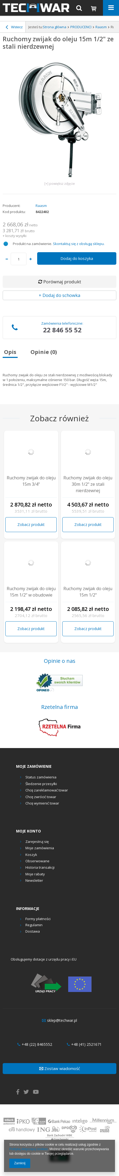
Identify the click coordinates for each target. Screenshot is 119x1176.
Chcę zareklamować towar (46, 790)
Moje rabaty (35, 874)
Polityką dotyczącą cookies (28, 1149)
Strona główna (54, 26)
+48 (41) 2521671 (84, 1044)
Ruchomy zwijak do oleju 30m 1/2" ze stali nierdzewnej (87, 484)
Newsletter (34, 881)
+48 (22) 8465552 (34, 1044)
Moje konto (28, 831)
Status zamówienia (40, 777)
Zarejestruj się (37, 842)
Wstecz (14, 27)
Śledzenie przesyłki (41, 784)
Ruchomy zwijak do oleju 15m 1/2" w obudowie (31, 592)
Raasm (101, 26)
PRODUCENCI (80, 26)
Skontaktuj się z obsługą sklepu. (79, 243)
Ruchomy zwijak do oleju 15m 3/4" (31, 481)
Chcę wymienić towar (42, 803)
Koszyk (31, 855)
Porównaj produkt (59, 282)
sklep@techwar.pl (59, 1020)
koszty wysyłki (15, 236)
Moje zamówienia (39, 848)
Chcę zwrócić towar (40, 797)
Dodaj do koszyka (76, 258)
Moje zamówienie (34, 766)
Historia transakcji (40, 867)
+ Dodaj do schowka (59, 295)
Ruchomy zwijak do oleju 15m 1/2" (87, 592)
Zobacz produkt (31, 524)
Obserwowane (37, 861)
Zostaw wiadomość (59, 1068)
